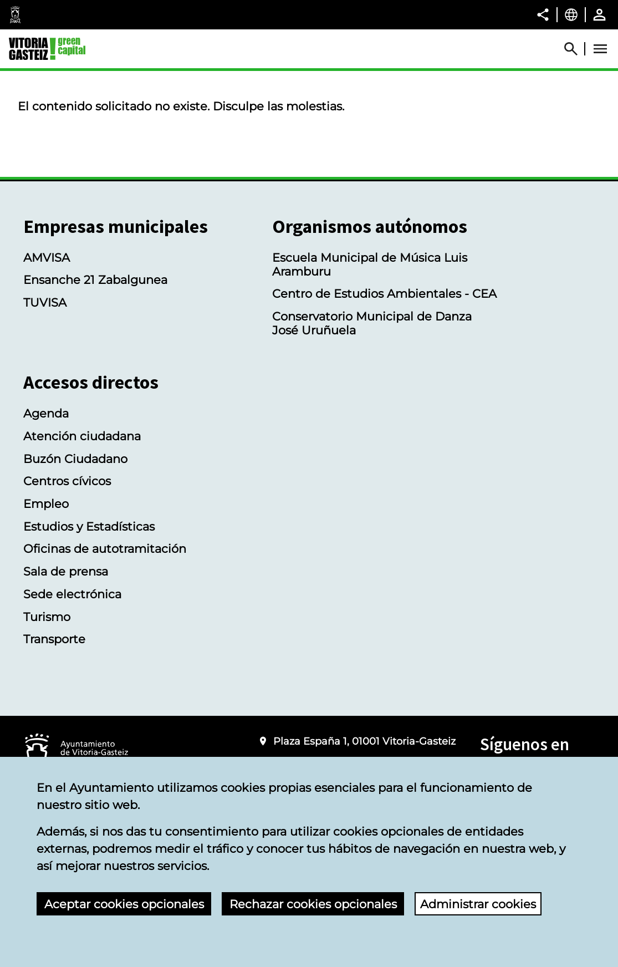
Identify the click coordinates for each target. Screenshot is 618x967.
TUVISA (45, 302)
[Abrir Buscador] (576, 48)
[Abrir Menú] (600, 48)
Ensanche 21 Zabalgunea (95, 280)
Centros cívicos (67, 481)
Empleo (46, 504)
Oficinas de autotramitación (104, 549)
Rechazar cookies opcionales (313, 904)
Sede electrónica (72, 594)
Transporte (54, 639)
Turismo (46, 617)
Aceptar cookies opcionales (124, 904)
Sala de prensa (65, 571)
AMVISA (46, 257)
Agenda (46, 413)
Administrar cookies (478, 904)
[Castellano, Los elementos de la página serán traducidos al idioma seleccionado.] (571, 14)
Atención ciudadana (82, 436)
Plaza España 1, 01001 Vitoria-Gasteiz (364, 741)
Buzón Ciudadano (75, 459)
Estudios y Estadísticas (89, 526)
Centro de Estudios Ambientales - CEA (384, 294)
